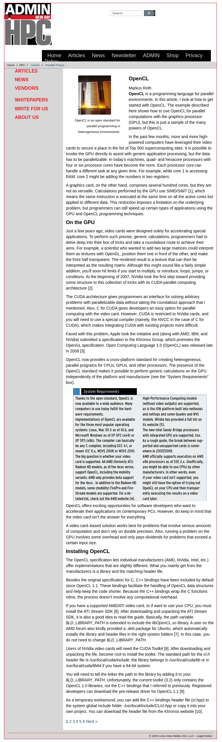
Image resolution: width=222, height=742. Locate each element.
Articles (35, 65)
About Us (27, 117)
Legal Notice (204, 735)
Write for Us (31, 108)
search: (116, 6)
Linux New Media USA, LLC (176, 735)
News (22, 79)
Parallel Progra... (55, 65)
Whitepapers (31, 99)
